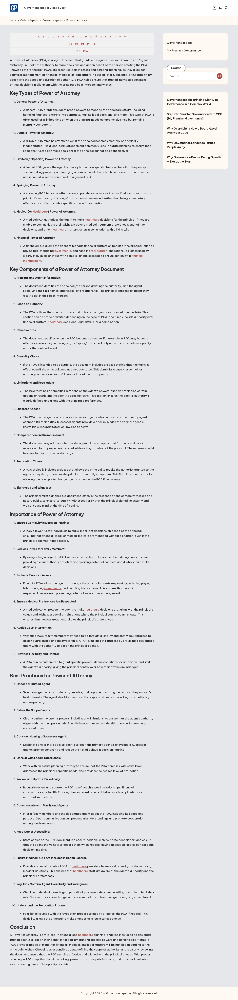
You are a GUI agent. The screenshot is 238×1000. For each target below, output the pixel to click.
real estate (98, 251)
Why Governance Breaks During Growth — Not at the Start (194, 159)
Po (82, 43)
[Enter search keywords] (195, 76)
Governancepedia (179, 43)
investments (62, 251)
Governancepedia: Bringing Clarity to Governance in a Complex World (192, 102)
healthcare (92, 219)
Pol (78, 51)
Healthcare (40, 211)
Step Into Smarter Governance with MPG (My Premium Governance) (194, 116)
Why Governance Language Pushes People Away (191, 145)
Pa (70, 43)
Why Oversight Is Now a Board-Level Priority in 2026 (192, 131)
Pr (88, 43)
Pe (76, 43)
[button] (219, 76)
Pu (94, 43)
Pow (85, 51)
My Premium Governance (184, 50)
